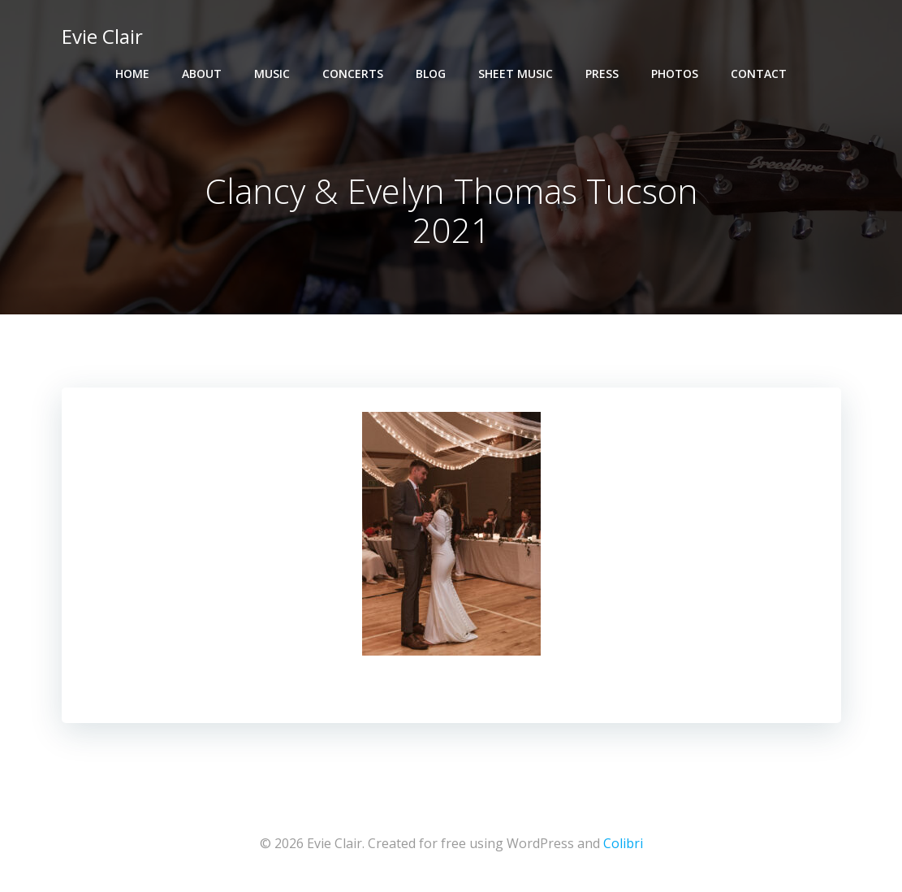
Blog (431, 73)
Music (272, 73)
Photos (674, 73)
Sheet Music (515, 73)
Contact (759, 73)
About (202, 73)
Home (132, 73)
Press (602, 73)
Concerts (352, 73)
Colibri (623, 843)
